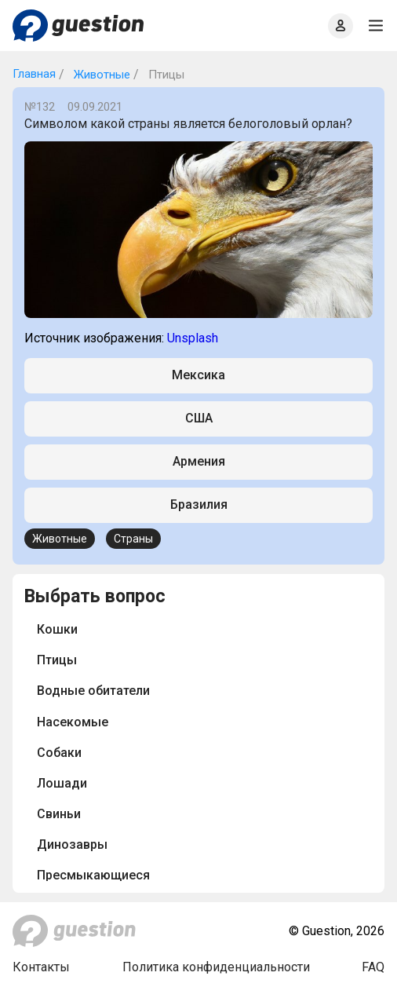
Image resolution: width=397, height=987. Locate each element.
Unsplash (192, 338)
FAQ (373, 967)
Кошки (57, 629)
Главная (34, 74)
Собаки (59, 752)
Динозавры (72, 844)
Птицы (57, 660)
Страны (133, 538)
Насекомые (72, 722)
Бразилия (199, 504)
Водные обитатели (93, 690)
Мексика (198, 374)
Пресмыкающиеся (93, 875)
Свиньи (59, 813)
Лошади (62, 783)
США (199, 418)
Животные (100, 75)
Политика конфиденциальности (216, 967)
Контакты (41, 967)
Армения (199, 461)
